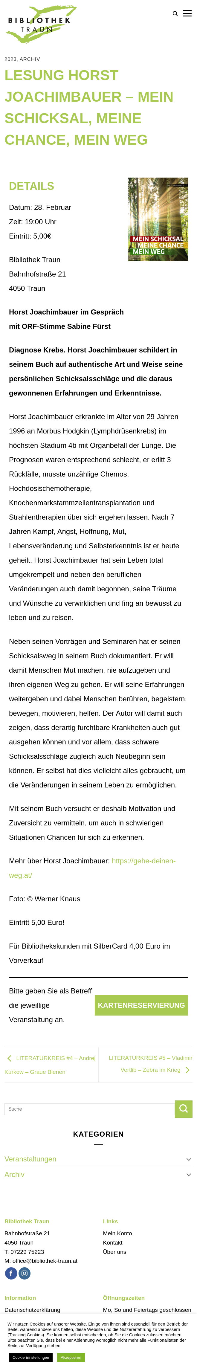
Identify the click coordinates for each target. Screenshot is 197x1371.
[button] (175, 13)
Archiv (30, 59)
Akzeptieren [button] (71, 1357)
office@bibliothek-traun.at (45, 1261)
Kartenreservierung (141, 1005)
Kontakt (113, 1242)
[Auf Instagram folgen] (25, 1273)
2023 (10, 59)
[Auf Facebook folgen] (11, 1273)
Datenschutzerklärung (32, 1310)
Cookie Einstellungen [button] (31, 1357)
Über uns (114, 1252)
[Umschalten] (189, 1159)
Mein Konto (117, 1233)
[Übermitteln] (184, 1109)
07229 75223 (27, 1252)
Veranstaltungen (30, 1159)
